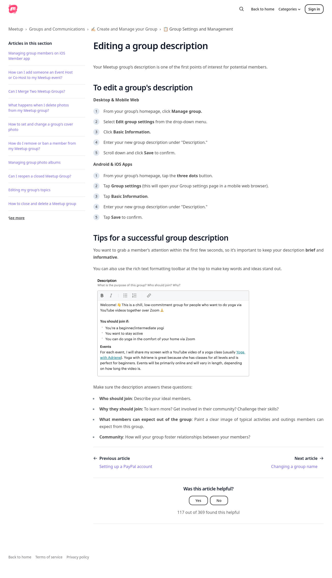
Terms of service (49, 557)
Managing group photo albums (34, 162)
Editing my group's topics (29, 189)
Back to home (263, 9)
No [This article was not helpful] (219, 500)
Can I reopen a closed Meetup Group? (39, 176)
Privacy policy (78, 557)
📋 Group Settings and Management (198, 29)
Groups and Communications (57, 29)
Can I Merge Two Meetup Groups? (36, 91)
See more (16, 217)
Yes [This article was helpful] (198, 500)
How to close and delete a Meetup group (42, 203)
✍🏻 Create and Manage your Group (124, 29)
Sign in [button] (314, 9)
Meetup (15, 29)
